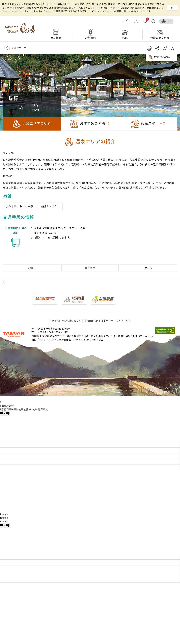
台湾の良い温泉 (21, 28)
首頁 (8, 48)
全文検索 (153, 21)
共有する (157, 48)
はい (172, 7)
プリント (149, 48)
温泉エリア (20, 48)
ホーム (128, 21)
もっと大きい (165, 48)
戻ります (90, 268)
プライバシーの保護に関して (65, 320)
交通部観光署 (13, 334)
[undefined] (7, 525)
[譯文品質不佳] (7, 413)
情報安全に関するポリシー (98, 320)
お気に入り (147, 20)
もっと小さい (173, 48)
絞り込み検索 (162, 57)
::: (122, 21)
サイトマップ (136, 21)
